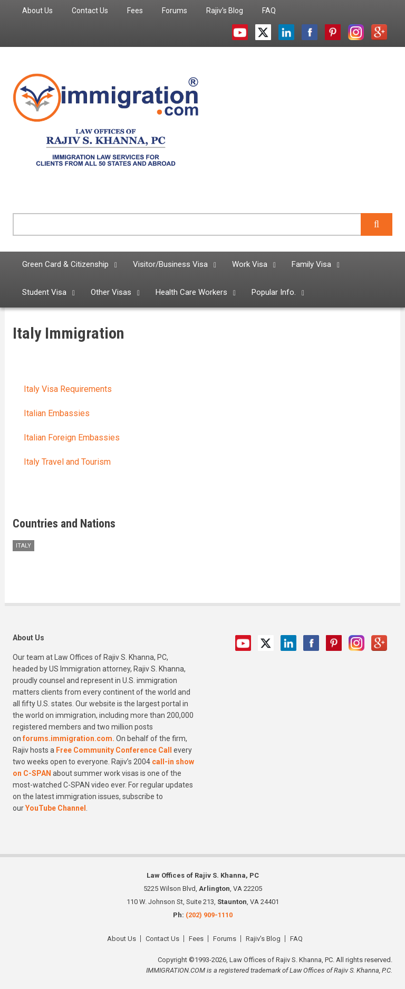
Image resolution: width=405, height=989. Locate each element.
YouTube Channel (55, 808)
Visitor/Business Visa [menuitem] (170, 264)
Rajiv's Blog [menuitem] (224, 10)
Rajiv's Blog (263, 938)
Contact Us (162, 938)
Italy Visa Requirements (68, 389)
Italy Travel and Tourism (67, 462)
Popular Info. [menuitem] (274, 292)
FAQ (296, 938)
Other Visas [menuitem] (111, 292)
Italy (23, 545)
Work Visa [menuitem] (249, 264)
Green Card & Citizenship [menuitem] (65, 264)
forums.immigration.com (67, 738)
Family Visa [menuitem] (311, 264)
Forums (224, 938)
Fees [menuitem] (135, 10)
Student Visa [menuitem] (44, 292)
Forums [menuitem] (174, 10)
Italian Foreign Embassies (72, 438)
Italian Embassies (57, 413)
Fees (196, 938)
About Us (121, 938)
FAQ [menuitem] (269, 10)
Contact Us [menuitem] (90, 10)
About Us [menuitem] (37, 10)
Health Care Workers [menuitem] (191, 292)
